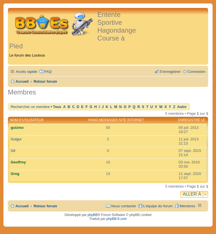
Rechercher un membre (30, 107)
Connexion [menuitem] (196, 71)
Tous (57, 107)
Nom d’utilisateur (27, 120)
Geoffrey (18, 162)
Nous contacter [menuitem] (123, 206)
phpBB (92, 215)
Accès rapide (26, 71)
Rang (93, 120)
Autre (181, 107)
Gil (13, 150)
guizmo (17, 127)
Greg (15, 174)
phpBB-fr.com (116, 219)
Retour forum (45, 206)
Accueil (22, 206)
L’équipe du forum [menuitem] (158, 206)
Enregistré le (191, 120)
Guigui (16, 139)
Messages (108, 120)
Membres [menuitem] (187, 206)
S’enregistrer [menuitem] (170, 71)
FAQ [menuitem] (47, 71)
